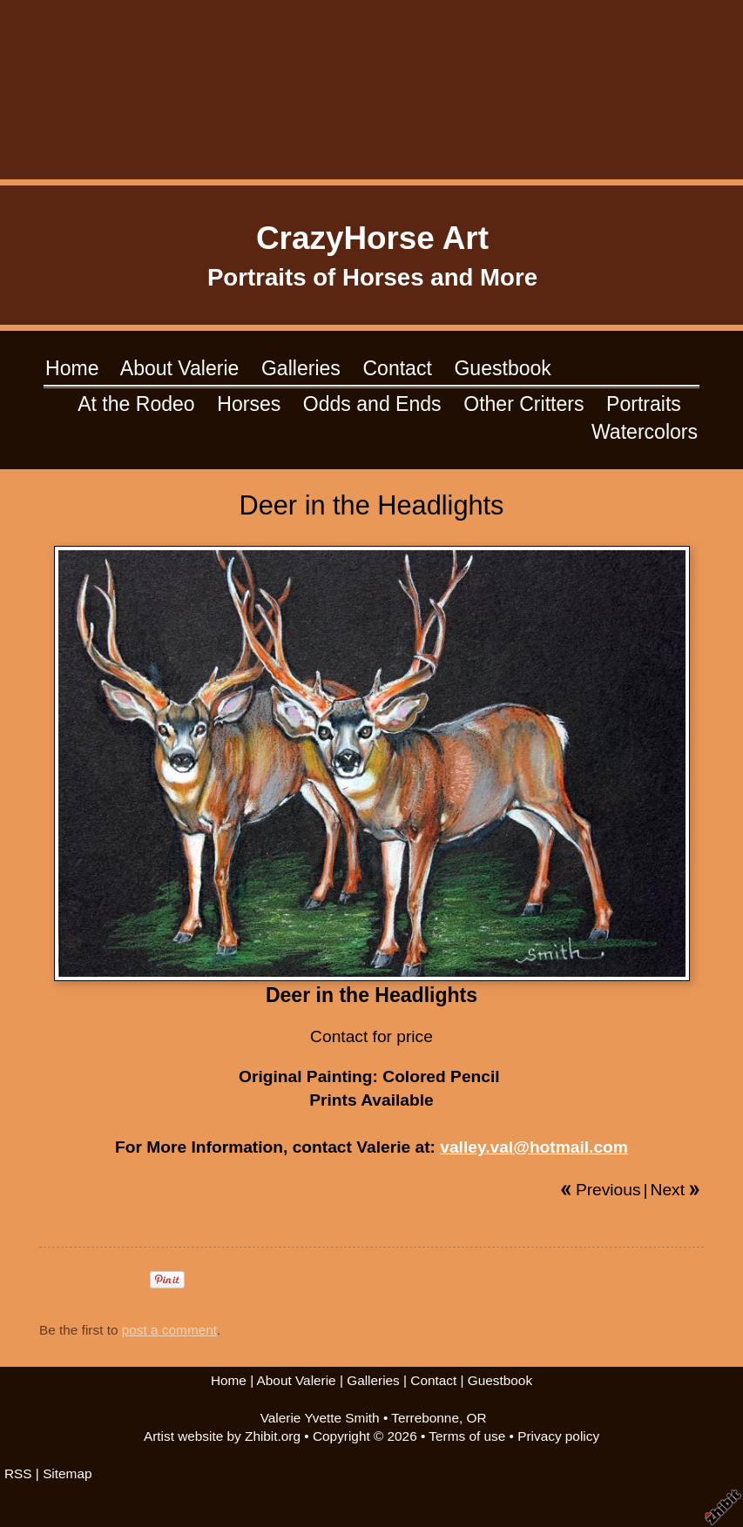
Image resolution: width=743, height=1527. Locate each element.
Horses (248, 404)
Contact (396, 368)
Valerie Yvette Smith (320, 1417)
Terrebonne (425, 1417)
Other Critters (523, 404)
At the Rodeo (136, 404)
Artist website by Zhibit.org (222, 1436)
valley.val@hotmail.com (534, 1147)
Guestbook (502, 368)
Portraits (643, 404)
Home (71, 368)
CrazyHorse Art (372, 238)
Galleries (301, 368)
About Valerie (180, 368)
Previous (608, 1190)
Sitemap (67, 1473)
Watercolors (644, 431)
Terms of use (467, 1436)
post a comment (169, 1329)
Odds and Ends (372, 404)
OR (477, 1417)
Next (668, 1190)
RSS (18, 1473)
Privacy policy (558, 1436)
